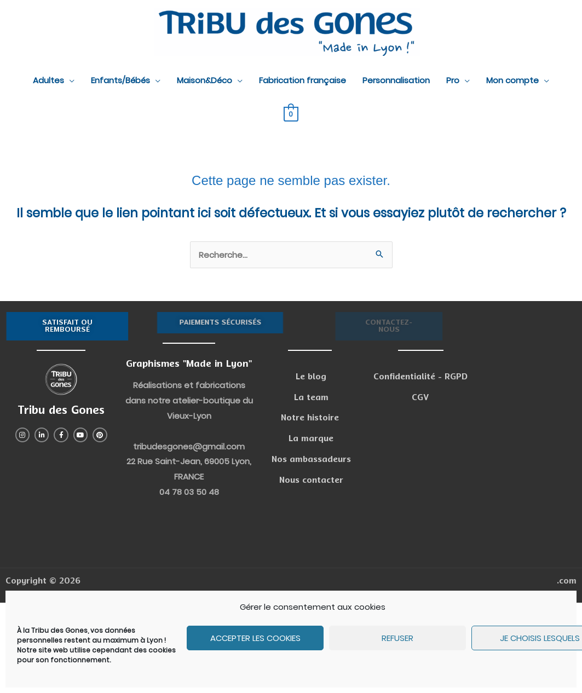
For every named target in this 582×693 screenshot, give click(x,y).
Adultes (48, 80)
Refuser (397, 638)
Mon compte (512, 80)
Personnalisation (396, 80)
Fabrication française (302, 80)
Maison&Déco (204, 80)
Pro (452, 80)
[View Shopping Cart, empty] (291, 113)
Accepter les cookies (255, 638)
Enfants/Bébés (120, 80)
